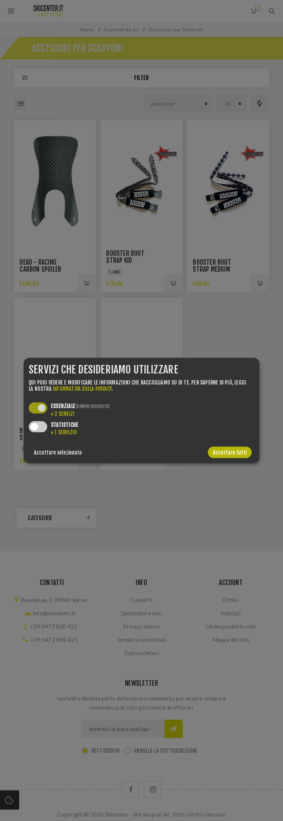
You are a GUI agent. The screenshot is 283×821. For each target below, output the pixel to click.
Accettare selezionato (58, 452)
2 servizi (62, 414)
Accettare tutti (230, 452)
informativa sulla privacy (82, 389)
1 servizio (64, 432)
